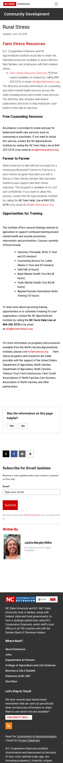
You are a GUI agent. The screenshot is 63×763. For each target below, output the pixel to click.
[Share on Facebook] (14, 453)
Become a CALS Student (20, 670)
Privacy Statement (29, 740)
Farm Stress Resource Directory (28, 73)
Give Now (11, 681)
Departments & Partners (20, 660)
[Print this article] (30, 453)
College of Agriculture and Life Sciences (30, 665)
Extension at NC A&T (18, 676)
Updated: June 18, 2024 (15, 34)
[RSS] (8, 725)
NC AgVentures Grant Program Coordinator (37, 549)
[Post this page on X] (6, 453)
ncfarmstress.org (38, 351)
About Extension (15, 649)
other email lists (32, 515)
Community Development (26, 14)
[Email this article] (22, 453)
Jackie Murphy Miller (38, 542)
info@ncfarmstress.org (45, 81)
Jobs (8, 654)
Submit (10, 505)
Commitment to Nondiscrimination (37, 736)
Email (6, 486)
